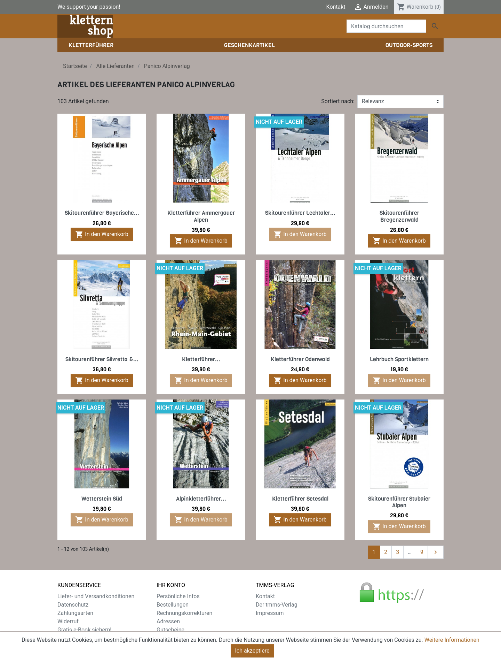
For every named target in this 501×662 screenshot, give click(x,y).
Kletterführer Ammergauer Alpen (201, 216)
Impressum (270, 613)
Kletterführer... (201, 359)
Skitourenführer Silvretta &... (101, 359)
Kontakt (335, 6)
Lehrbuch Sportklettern (399, 359)
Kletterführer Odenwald (300, 359)
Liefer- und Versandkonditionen (95, 596)
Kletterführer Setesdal (300, 498)
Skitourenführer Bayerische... (102, 212)
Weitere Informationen (451, 640)
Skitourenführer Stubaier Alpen (399, 502)
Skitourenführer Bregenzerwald (399, 216)
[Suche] (386, 26)
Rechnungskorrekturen (184, 613)
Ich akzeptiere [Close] (252, 650)
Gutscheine (170, 629)
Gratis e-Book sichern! (84, 629)
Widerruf (68, 621)
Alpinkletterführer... (201, 498)
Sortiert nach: (338, 101)
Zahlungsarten (75, 613)
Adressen (168, 621)
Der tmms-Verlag (276, 604)
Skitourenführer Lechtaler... (300, 212)
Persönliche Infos (178, 596)
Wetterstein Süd (101, 498)
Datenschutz (72, 604)
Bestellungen (173, 604)
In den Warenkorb (101, 234)
